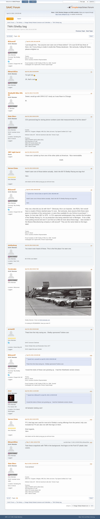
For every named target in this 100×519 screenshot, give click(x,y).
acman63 (11, 329)
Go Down (9, 36)
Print (91, 36)
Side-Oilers (12, 116)
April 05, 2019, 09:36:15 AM (31, 245)
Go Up (8, 498)
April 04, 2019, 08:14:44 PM (31, 152)
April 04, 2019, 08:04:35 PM (31, 116)
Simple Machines (18, 517)
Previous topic (80, 31)
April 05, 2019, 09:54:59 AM (31, 329)
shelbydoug (12, 245)
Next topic (89, 31)
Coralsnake (12, 269)
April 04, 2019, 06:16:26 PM (33, 41)
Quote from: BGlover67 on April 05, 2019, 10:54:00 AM (42, 395)
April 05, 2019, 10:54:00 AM (33, 355)
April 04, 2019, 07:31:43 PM (31, 93)
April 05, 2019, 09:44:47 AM (31, 269)
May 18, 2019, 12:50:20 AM (31, 463)
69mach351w (13, 71)
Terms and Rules (86, 517)
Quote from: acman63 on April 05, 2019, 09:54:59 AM (42, 359)
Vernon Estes (13, 168)
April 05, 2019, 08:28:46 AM (31, 168)
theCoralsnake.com (45, 320)
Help (80, 517)
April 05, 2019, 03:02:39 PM (31, 419)
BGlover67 (12, 41)
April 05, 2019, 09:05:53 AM (33, 189)
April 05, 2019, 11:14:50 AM (31, 391)
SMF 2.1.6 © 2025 (9, 517)
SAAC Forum (13, 7)
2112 (9, 391)
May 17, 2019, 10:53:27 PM (33, 442)
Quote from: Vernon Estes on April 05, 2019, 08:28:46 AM (43, 193)
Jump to (68, 506)
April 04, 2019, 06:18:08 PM (31, 71)
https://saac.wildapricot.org (62, 14)
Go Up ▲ (93, 517)
